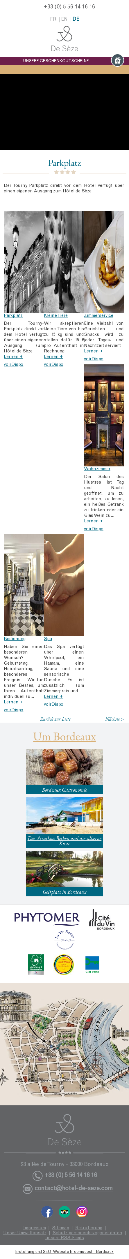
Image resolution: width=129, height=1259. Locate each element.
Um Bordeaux (64, 736)
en (64, 19)
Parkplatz (13, 316)
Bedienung (15, 639)
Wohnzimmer (97, 469)
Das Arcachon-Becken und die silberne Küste (65, 841)
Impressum (34, 1228)
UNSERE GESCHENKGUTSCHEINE (73, 61)
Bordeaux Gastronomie (64, 789)
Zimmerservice (98, 316)
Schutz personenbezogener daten (87, 1233)
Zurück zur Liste (55, 719)
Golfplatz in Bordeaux (65, 892)
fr (53, 19)
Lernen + (13, 357)
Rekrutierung (88, 1228)
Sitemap (60, 1228)
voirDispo (13, 365)
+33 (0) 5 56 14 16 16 (69, 7)
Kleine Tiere (56, 316)
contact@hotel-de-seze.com (74, 1189)
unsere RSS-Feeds (64, 1238)
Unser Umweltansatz (24, 1233)
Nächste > (114, 719)
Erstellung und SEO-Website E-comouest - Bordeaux (64, 1252)
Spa (48, 639)
